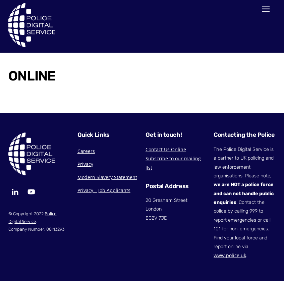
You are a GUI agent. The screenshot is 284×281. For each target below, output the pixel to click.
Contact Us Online (166, 149)
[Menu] (266, 9)
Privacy (85, 164)
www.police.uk (230, 255)
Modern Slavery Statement (107, 177)
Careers (86, 151)
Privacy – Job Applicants (103, 190)
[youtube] (31, 191)
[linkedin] (15, 191)
